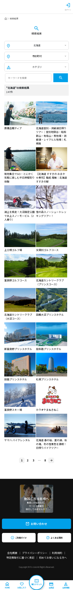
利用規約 (57, 553)
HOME (7, 585)
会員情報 (65, 586)
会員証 (51, 586)
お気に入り (21, 586)
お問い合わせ (36, 524)
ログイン (68, 7)
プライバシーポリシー (34, 553)
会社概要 (12, 553)
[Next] (51, 460)
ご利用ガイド (19, 537)
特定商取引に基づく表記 (20, 557)
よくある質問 (54, 537)
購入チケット (36, 582)
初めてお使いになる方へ (53, 557)
